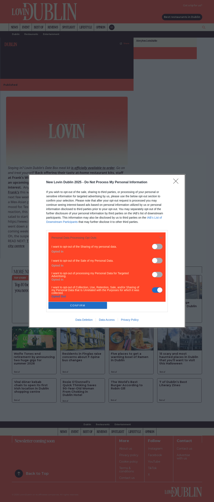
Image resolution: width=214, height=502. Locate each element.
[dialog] (107, 251)
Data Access (107, 319)
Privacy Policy (130, 319)
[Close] (177, 182)
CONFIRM (77, 305)
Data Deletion (84, 319)
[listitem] (107, 237)
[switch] (157, 246)
